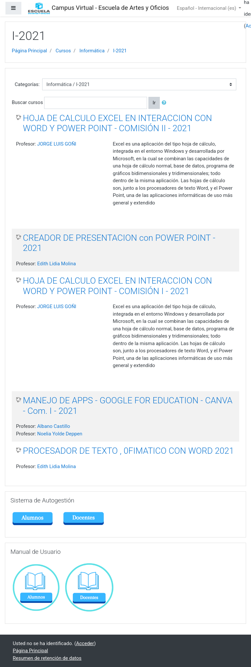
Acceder (85, 643)
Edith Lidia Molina (56, 264)
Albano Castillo (53, 426)
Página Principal (29, 51)
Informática (92, 51)
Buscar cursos (27, 102)
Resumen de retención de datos (47, 658)
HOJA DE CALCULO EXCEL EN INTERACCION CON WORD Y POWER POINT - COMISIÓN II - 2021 (117, 123)
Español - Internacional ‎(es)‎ (207, 8)
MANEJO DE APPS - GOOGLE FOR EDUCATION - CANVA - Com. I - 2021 (127, 405)
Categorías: (27, 84)
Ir (154, 103)
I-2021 (120, 51)
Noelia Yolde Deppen (59, 434)
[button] (165, 103)
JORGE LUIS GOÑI (56, 144)
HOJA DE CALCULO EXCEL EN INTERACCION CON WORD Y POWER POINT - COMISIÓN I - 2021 (117, 286)
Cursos (63, 51)
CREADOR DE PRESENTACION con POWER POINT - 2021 (119, 243)
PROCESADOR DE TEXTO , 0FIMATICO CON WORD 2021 (128, 451)
